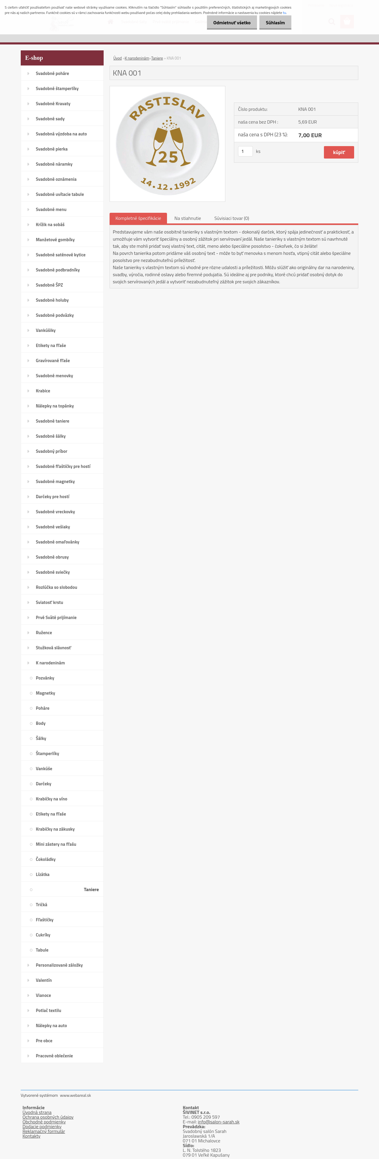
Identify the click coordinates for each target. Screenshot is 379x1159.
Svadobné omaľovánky (57, 541)
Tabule (42, 950)
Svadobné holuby (52, 300)
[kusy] (245, 151)
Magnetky (45, 693)
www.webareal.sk (75, 1095)
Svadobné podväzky (55, 315)
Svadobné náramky (54, 164)
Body (41, 723)
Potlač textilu (48, 1010)
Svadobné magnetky (55, 481)
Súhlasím (274, 22)
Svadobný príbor (51, 451)
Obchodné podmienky (44, 1121)
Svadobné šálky (51, 436)
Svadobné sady (50, 118)
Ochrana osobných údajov (48, 1116)
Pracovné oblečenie (54, 1055)
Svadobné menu (51, 209)
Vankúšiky (46, 330)
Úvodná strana (37, 1112)
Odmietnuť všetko (229, 22)
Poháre (42, 708)
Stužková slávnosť (53, 647)
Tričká (41, 904)
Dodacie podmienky (42, 1126)
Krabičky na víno (51, 798)
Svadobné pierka (52, 149)
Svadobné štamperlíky (57, 88)
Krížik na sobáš (50, 224)
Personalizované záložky (59, 965)
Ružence (44, 632)
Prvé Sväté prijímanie (56, 617)
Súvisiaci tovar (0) (231, 218)
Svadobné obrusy (52, 557)
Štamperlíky (47, 753)
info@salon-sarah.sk (219, 1121)
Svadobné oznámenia (56, 179)
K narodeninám (50, 662)
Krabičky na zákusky (55, 829)
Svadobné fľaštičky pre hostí (63, 466)
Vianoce (43, 995)
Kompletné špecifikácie (138, 218)
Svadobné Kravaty (53, 103)
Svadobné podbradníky (58, 269)
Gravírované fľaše (53, 360)
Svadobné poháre (52, 73)
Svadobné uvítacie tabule (60, 194)
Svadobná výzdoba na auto (61, 133)
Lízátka (42, 874)
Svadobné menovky (54, 375)
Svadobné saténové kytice (61, 254)
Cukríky (43, 934)
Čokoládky (46, 859)
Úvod (117, 58)
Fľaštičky (45, 919)
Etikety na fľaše (51, 345)
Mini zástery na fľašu (56, 844)
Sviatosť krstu (49, 602)
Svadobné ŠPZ (49, 285)
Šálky (41, 738)
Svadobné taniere (52, 421)
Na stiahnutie (187, 218)
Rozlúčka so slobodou (56, 587)
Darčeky (43, 783)
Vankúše (44, 768)
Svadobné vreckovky (55, 511)
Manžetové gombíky (55, 239)
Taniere (91, 889)
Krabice (43, 390)
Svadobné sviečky (53, 572)
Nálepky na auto (51, 1025)
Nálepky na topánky (55, 405)
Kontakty (32, 1135)
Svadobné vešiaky (53, 526)
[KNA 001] (167, 88)
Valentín (44, 980)
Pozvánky (45, 677)
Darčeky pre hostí (52, 496)
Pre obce (44, 1040)
